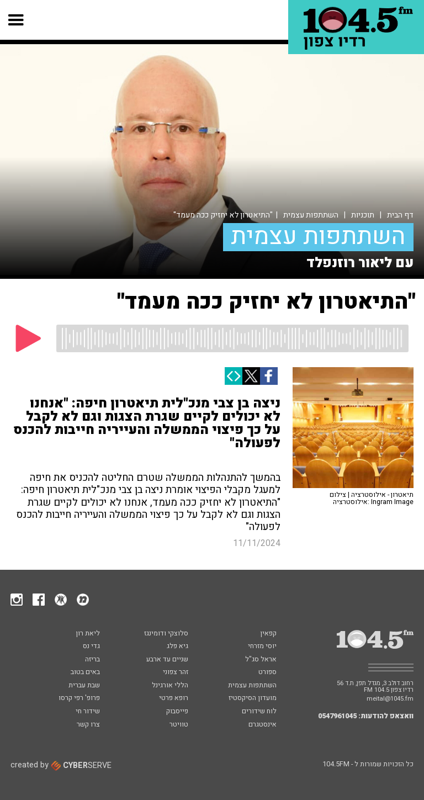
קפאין (268, 634)
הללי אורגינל (170, 686)
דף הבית (400, 215)
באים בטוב (85, 672)
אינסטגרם (262, 725)
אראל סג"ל (261, 660)
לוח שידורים (259, 712)
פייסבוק (177, 712)
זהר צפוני (175, 672)
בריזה (92, 660)
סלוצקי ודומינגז (166, 634)
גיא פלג (177, 646)
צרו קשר (88, 725)
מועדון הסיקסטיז (253, 698)
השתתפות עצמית (310, 215)
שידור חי (88, 712)
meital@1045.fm (390, 699)
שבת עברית (84, 686)
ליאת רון (88, 634)
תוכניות (362, 215)
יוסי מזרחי (262, 646)
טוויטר (178, 725)
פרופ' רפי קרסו (79, 698)
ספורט (267, 672)
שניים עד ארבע (167, 660)
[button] (16, 20)
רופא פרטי (173, 698)
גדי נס (91, 646)
